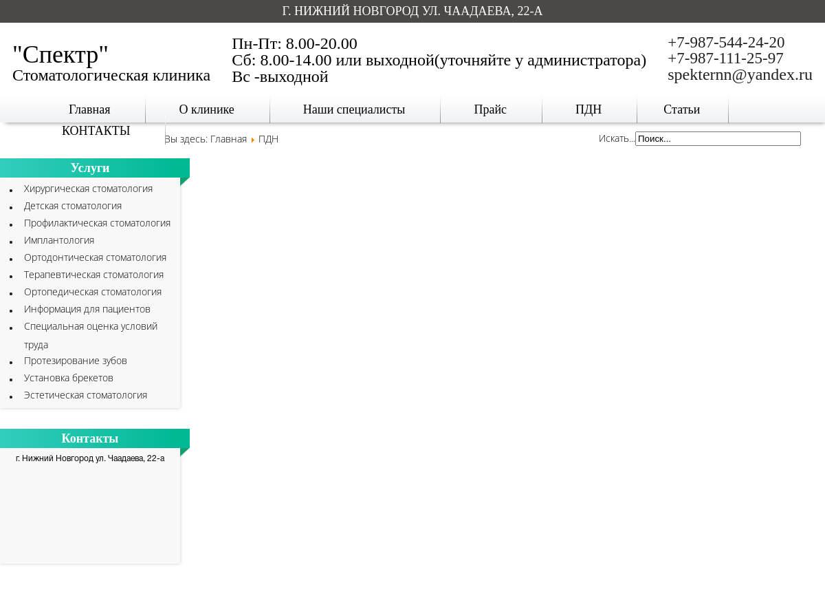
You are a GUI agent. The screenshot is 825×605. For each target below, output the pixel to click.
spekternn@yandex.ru (740, 74)
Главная (228, 138)
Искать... (617, 138)
